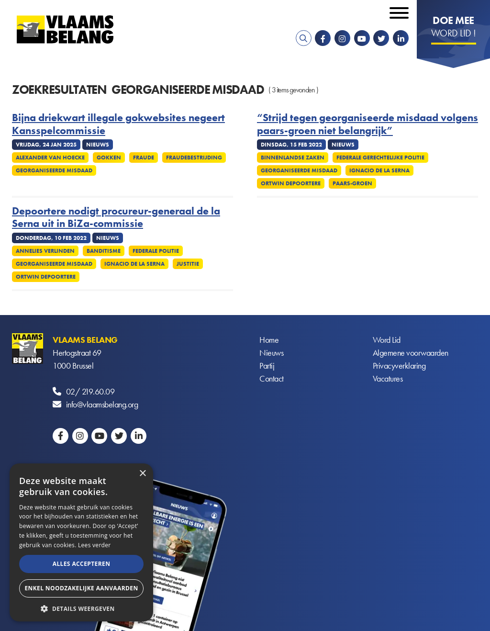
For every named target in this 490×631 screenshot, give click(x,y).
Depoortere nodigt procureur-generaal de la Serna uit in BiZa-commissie (116, 217)
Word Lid (387, 339)
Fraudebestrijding (194, 157)
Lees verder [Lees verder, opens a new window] (94, 545)
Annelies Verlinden (45, 251)
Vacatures (388, 378)
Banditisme (104, 251)
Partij (266, 365)
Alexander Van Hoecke (50, 157)
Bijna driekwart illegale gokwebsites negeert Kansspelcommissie (118, 124)
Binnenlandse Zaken (292, 157)
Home (268, 339)
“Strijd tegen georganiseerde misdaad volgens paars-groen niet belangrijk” (367, 124)
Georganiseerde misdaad (54, 170)
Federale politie (156, 251)
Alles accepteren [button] (82, 564)
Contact (271, 378)
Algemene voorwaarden (410, 352)
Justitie (188, 264)
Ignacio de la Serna (379, 170)
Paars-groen (352, 183)
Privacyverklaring (399, 365)
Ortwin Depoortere (291, 183)
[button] (81, 608)
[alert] (81, 542)
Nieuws (271, 352)
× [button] (142, 473)
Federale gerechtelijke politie (380, 157)
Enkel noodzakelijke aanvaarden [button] (81, 588)
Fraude (143, 157)
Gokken (109, 157)
